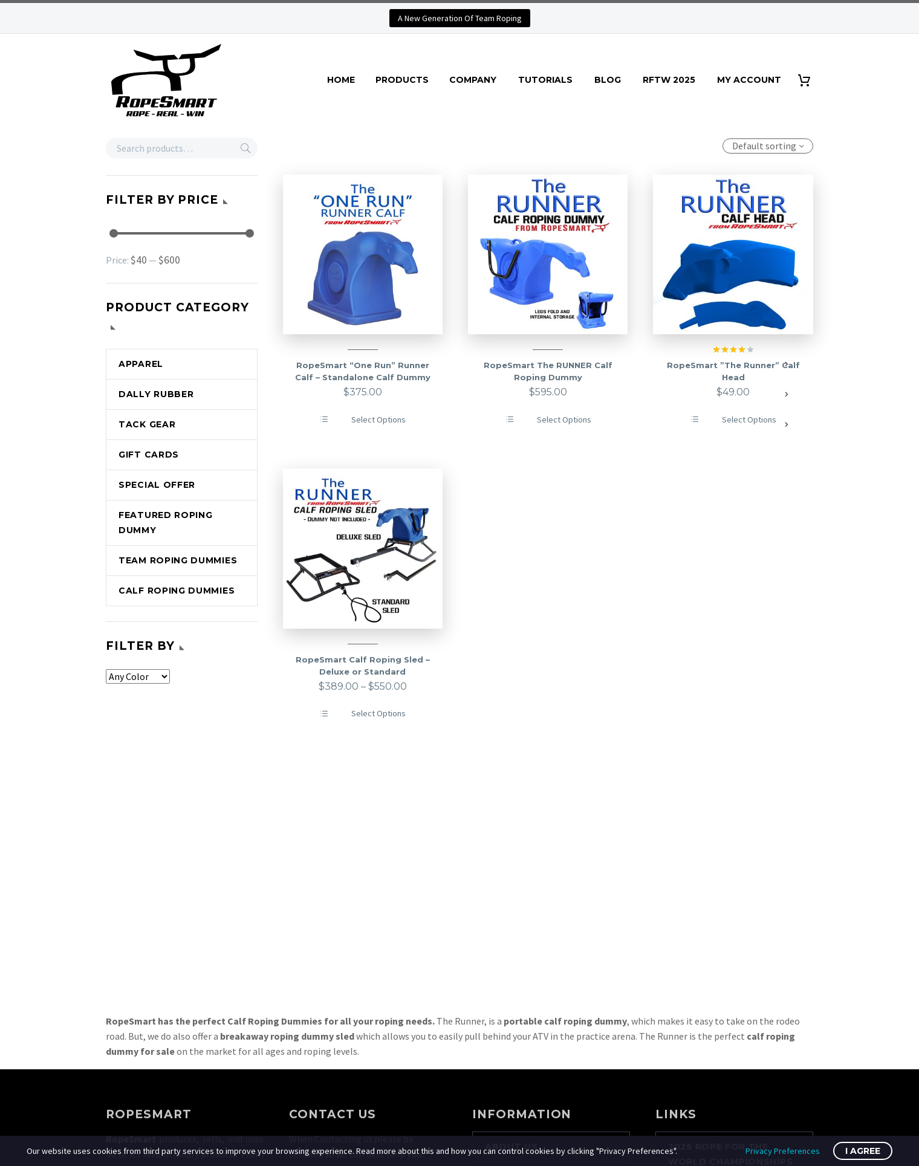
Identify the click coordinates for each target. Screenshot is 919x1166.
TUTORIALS (545, 79)
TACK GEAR (147, 424)
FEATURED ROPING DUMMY (166, 523)
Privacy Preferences (782, 1150)
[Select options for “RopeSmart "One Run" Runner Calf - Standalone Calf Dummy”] (362, 419)
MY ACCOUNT (749, 79)
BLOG (607, 79)
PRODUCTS (402, 79)
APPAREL (141, 363)
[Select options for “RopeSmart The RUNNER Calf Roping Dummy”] (548, 419)
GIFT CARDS (149, 454)
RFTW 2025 (669, 79)
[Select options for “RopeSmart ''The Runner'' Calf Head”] (733, 419)
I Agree (862, 1150)
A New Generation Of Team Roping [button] (460, 18)
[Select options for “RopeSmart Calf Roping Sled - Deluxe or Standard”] (362, 714)
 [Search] (245, 148)
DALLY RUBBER (156, 394)
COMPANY (472, 79)
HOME (341, 79)
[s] (182, 148)
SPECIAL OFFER (157, 484)
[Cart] (808, 80)
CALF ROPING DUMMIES (177, 590)
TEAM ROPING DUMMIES (178, 560)
